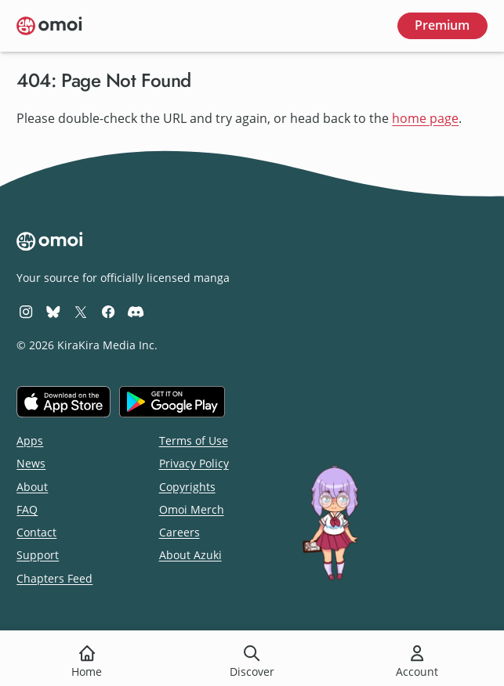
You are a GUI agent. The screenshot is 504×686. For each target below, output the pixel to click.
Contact (36, 532)
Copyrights (187, 486)
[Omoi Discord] (135, 311)
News (30, 463)
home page (425, 118)
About (32, 486)
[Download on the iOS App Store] (63, 401)
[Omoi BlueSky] (53, 311)
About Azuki (190, 554)
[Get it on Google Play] (172, 401)
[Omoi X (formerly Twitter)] (80, 311)
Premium (442, 25)
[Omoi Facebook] (108, 311)
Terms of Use (193, 440)
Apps (29, 440)
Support (37, 554)
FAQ (27, 509)
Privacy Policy (194, 463)
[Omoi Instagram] (25, 311)
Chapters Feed (54, 578)
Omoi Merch (191, 509)
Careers (179, 532)
